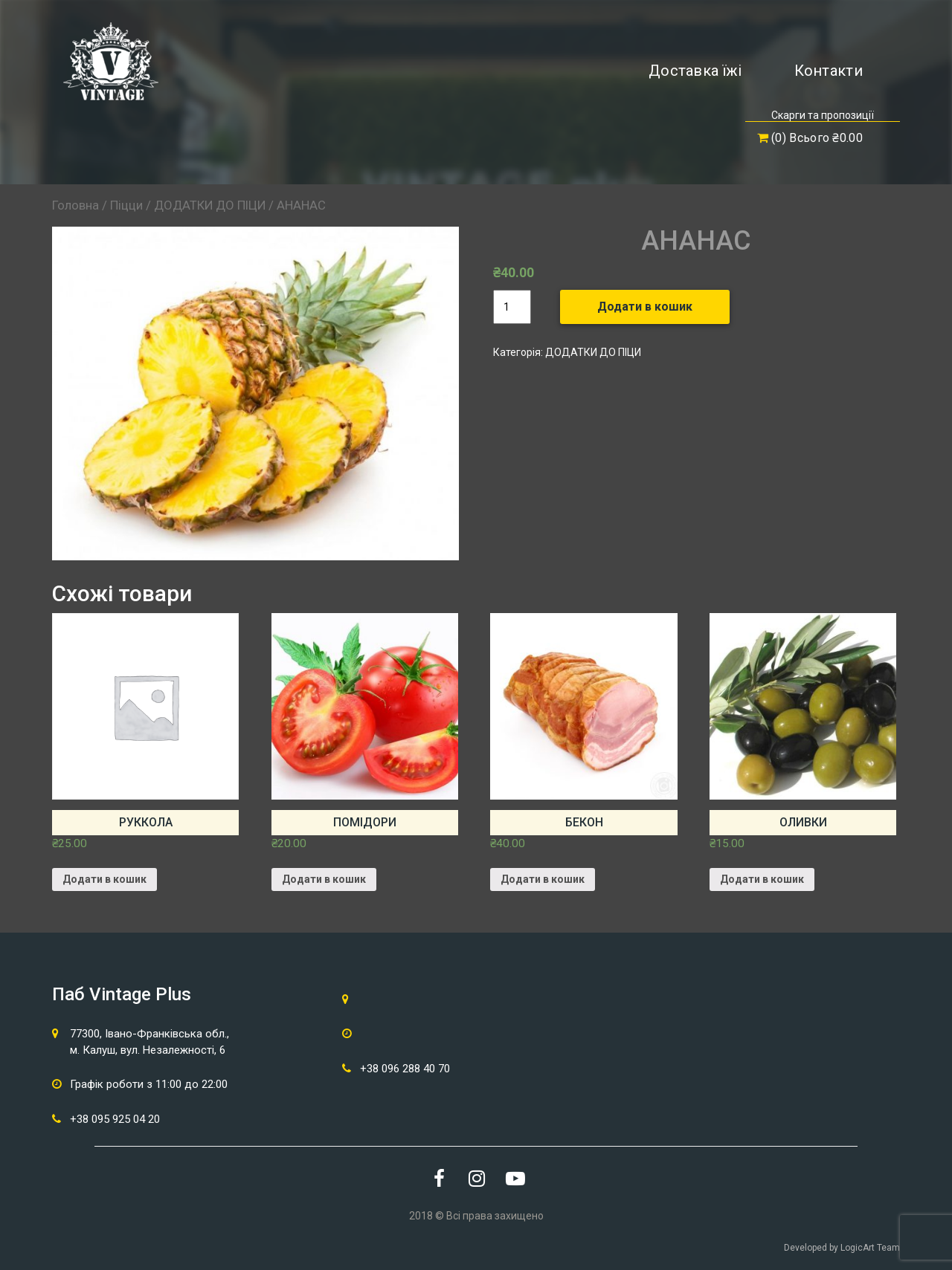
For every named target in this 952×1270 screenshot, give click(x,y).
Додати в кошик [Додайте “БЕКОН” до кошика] (543, 879)
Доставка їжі (695, 71)
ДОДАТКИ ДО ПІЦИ (210, 205)
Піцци (126, 205)
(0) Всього (810, 138)
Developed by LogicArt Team (842, 1248)
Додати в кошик (644, 306)
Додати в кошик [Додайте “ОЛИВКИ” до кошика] (762, 879)
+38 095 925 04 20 (115, 1119)
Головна (75, 205)
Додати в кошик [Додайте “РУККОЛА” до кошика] (104, 879)
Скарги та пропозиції (822, 115)
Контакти (828, 71)
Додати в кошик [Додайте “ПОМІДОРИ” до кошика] (324, 879)
